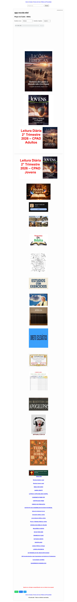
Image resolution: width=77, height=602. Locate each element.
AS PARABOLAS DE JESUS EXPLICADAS (38, 552)
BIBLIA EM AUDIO (38, 487)
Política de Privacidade (46, 1)
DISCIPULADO (38, 542)
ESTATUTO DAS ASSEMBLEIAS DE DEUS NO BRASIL (38, 507)
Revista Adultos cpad (38, 480)
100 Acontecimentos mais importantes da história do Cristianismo (38, 556)
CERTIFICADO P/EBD (38, 500)
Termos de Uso (36, 1)
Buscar (46, 5)
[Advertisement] (38, 37)
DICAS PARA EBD (38, 532)
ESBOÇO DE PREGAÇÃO (38, 504)
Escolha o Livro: (17, 20)
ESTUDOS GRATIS (38, 539)
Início (27, 1)
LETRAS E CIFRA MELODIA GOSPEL (38, 493)
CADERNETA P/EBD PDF (38, 497)
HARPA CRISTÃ (38, 490)
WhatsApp (16, 591)
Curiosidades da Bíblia (38, 559)
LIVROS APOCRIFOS (38, 549)
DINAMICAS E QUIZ (38, 535)
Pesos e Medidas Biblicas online (38, 521)
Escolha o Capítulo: (38, 20)
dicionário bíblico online (38, 514)
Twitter (25, 591)
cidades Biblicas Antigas (38, 546)
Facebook (21, 591)
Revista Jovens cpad (38, 483)
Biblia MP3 (39, 476)
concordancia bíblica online (38, 518)
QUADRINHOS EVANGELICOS (38, 563)
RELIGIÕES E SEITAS (38, 528)
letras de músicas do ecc (38, 511)
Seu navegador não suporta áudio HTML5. (29, 25)
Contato (30, 1)
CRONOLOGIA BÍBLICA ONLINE (38, 525)
